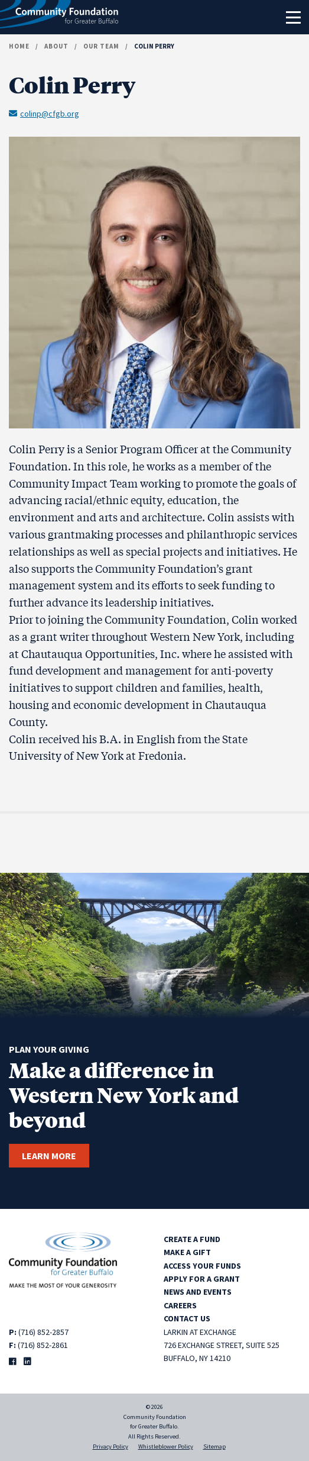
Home (19, 46)
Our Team (101, 46)
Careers (180, 1305)
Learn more (49, 1156)
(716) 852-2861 (43, 1345)
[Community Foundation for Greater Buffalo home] (59, 17)
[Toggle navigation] (293, 17)
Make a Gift (187, 1252)
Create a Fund (192, 1239)
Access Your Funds (202, 1265)
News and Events (198, 1291)
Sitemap (214, 1446)
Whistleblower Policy (165, 1446)
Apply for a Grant (202, 1278)
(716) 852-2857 (43, 1332)
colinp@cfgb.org (44, 113)
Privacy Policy (110, 1446)
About (56, 46)
